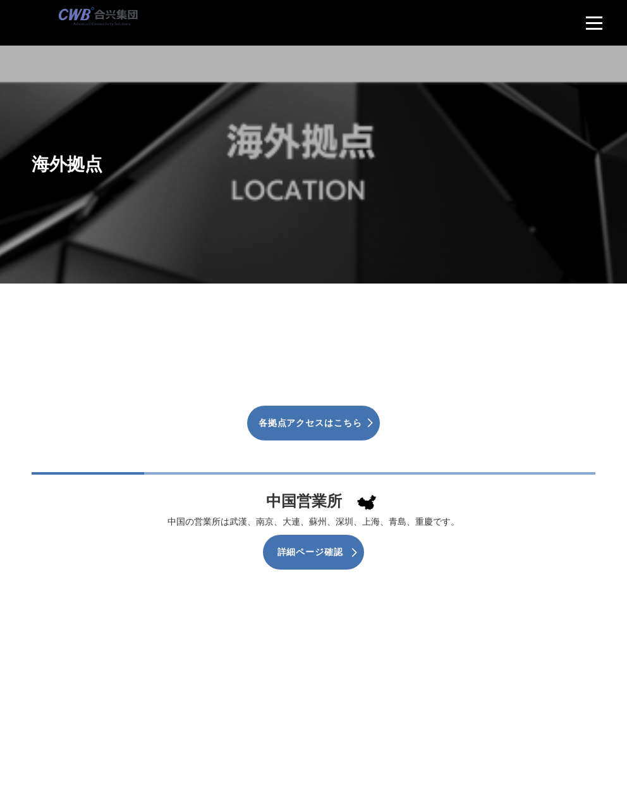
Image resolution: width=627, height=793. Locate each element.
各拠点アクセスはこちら (310, 423)
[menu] (594, 23)
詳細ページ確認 (310, 552)
